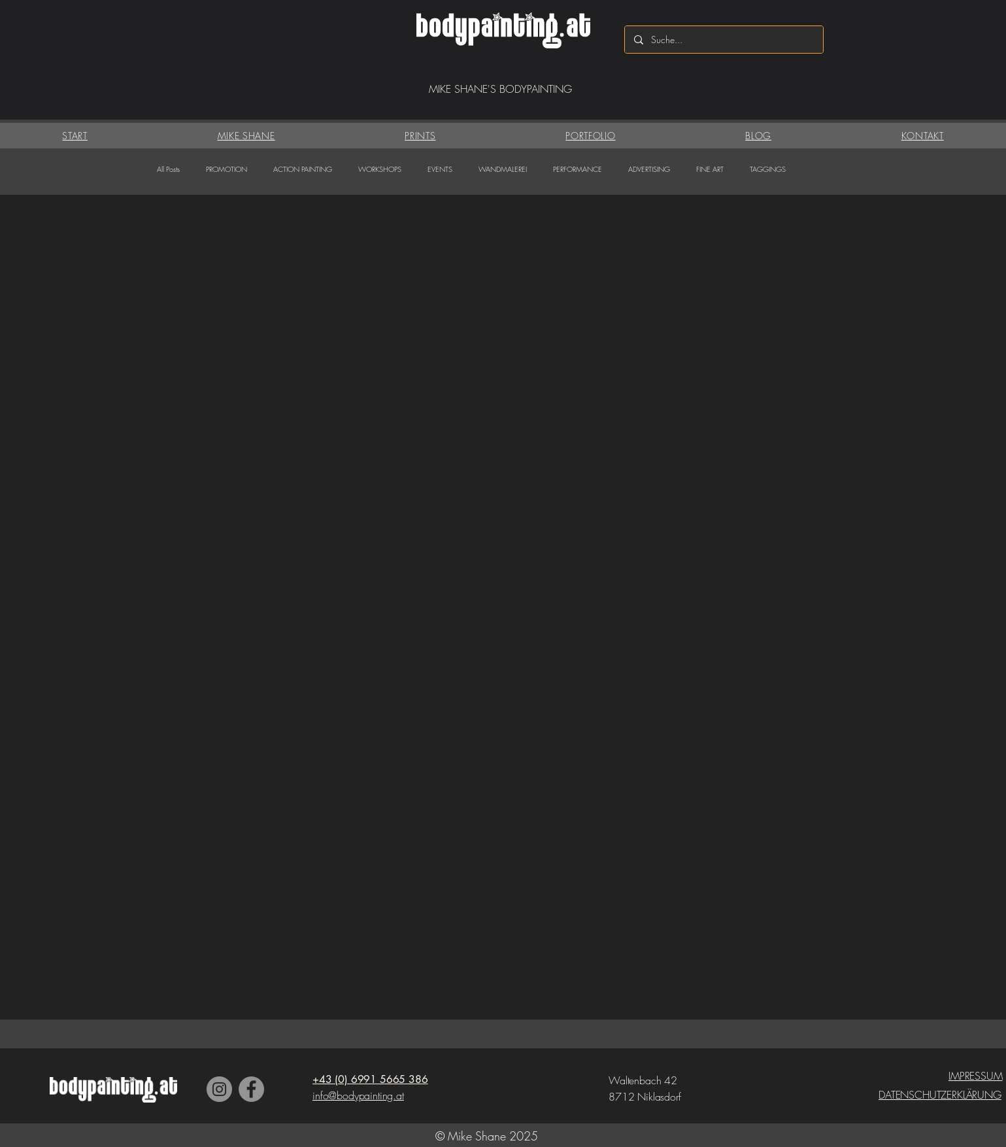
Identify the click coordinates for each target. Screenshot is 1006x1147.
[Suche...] (723, 39)
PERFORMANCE (577, 169)
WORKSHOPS (379, 169)
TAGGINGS (768, 169)
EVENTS (440, 169)
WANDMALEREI (502, 169)
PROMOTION (226, 169)
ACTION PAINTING (302, 169)
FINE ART (710, 169)
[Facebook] (251, 1089)
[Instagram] (219, 1089)
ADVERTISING (649, 169)
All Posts (168, 169)
